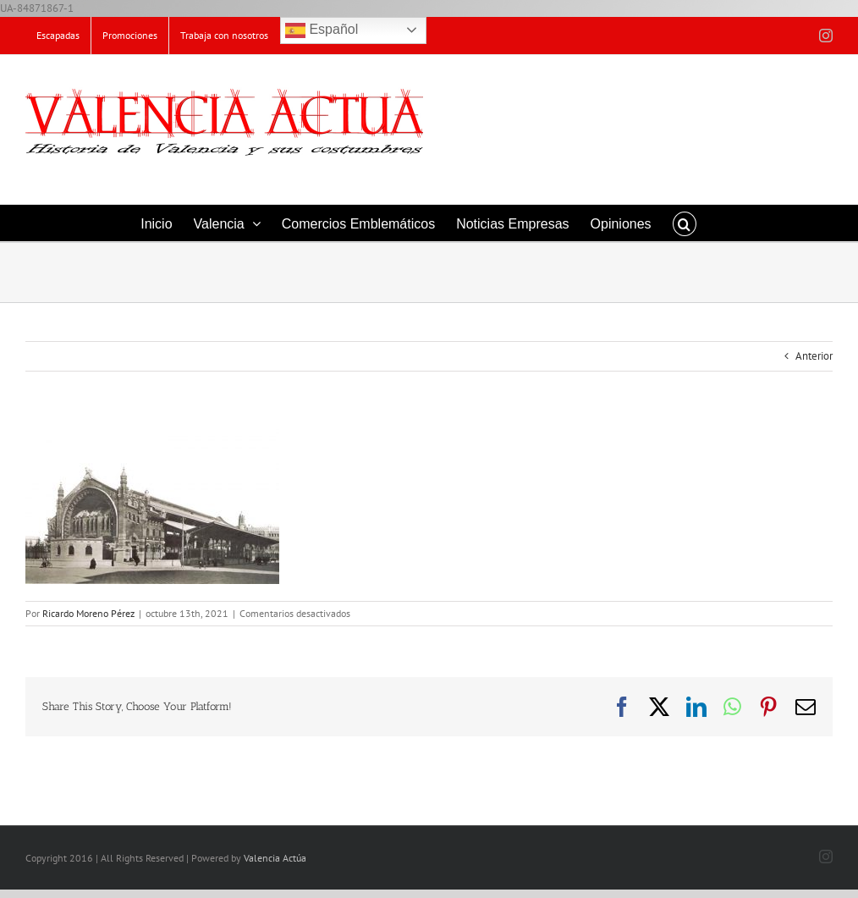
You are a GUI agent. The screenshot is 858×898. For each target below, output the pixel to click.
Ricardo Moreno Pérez (88, 613)
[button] (684, 223)
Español (321, 30)
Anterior (814, 356)
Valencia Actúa (275, 857)
